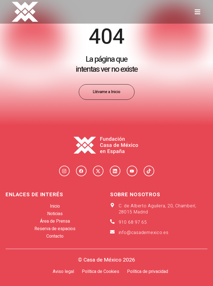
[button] (197, 12)
